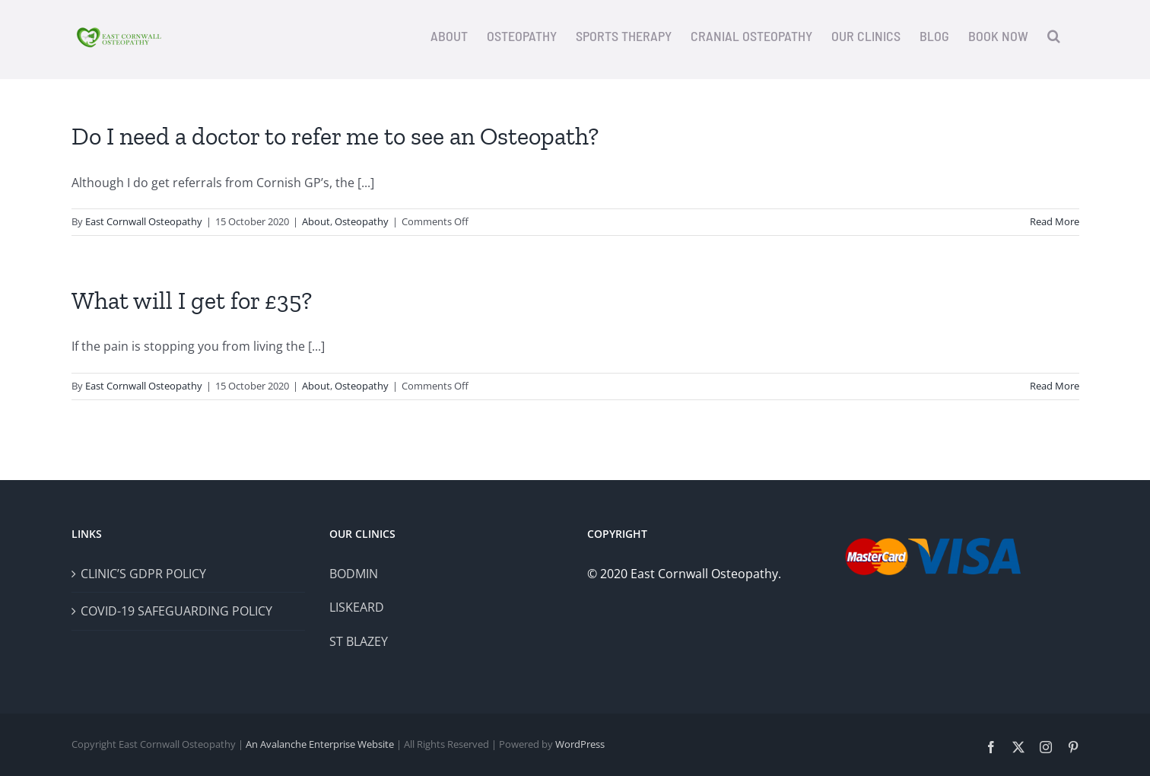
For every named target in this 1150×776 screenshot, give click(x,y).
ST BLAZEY (358, 641)
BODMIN (353, 573)
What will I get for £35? (191, 300)
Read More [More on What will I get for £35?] (1054, 386)
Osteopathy (362, 221)
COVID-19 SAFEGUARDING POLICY (176, 611)
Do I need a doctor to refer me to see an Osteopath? (335, 136)
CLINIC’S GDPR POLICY (143, 573)
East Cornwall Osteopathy (143, 221)
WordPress (580, 744)
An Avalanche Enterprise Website (320, 744)
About (316, 221)
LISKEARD (356, 607)
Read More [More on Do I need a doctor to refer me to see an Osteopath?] (1054, 221)
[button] (1053, 36)
